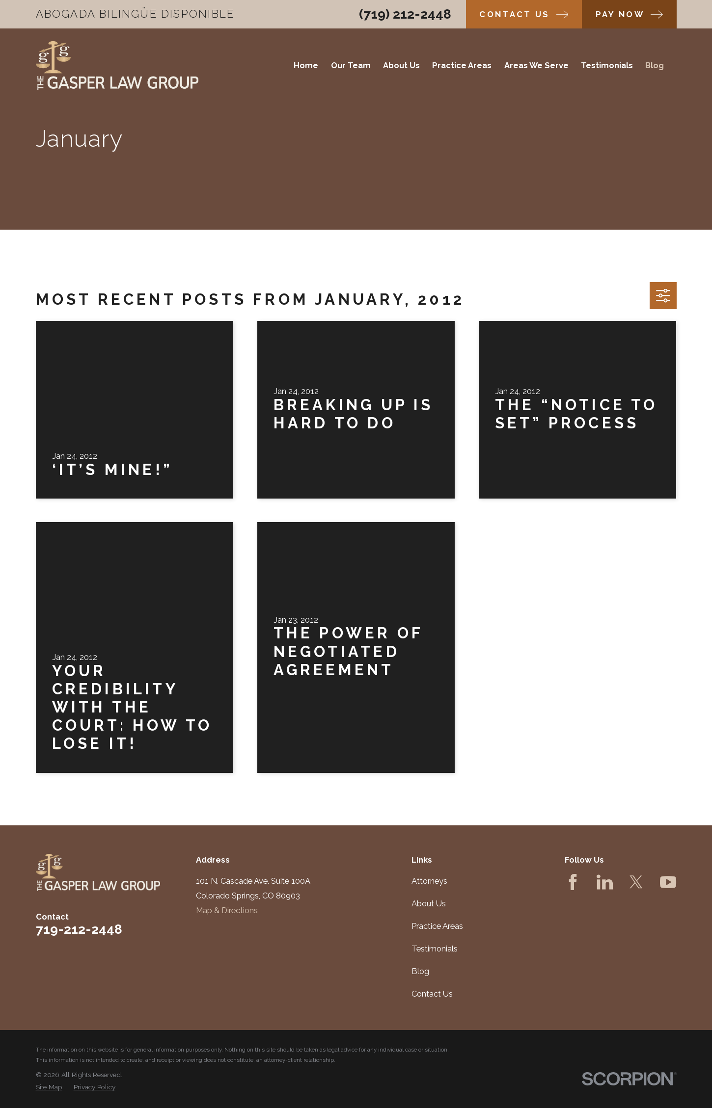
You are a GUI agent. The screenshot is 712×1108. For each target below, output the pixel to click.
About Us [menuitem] (401, 65)
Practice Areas (437, 926)
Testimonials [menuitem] (607, 65)
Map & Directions (227, 910)
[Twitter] (636, 882)
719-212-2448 (79, 929)
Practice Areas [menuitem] (462, 65)
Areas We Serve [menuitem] (536, 65)
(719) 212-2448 (405, 14)
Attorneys (429, 881)
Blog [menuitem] (654, 65)
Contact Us (432, 994)
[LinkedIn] (605, 882)
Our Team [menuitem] (351, 65)
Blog (420, 971)
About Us (428, 903)
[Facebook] (573, 882)
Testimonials (434, 948)
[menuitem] (49, 1087)
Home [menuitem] (306, 65)
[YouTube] (668, 882)
